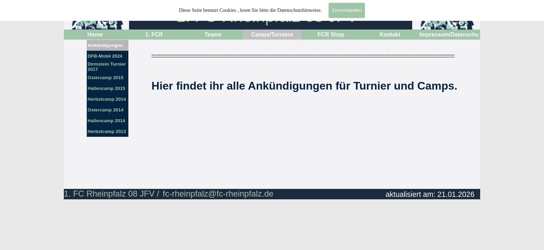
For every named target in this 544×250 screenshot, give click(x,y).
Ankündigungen (105, 45)
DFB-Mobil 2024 (105, 56)
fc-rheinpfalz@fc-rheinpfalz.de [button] (218, 193)
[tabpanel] (305, 103)
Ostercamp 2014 (106, 109)
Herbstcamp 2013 (107, 131)
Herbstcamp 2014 (107, 99)
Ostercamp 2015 (106, 77)
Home (95, 35)
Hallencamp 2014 (106, 120)
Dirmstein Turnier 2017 (107, 66)
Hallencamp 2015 (106, 88)
